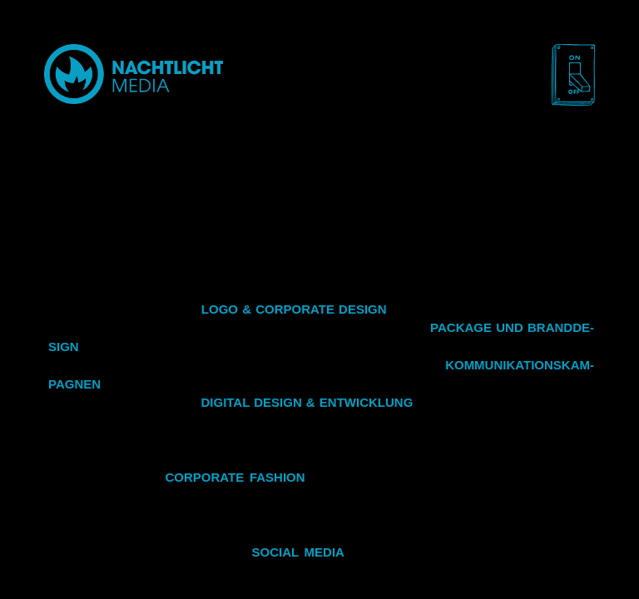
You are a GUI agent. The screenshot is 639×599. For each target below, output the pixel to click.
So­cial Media (298, 552)
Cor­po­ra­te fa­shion (235, 477)
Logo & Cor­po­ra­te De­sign (294, 309)
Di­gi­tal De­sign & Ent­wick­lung (307, 402)
